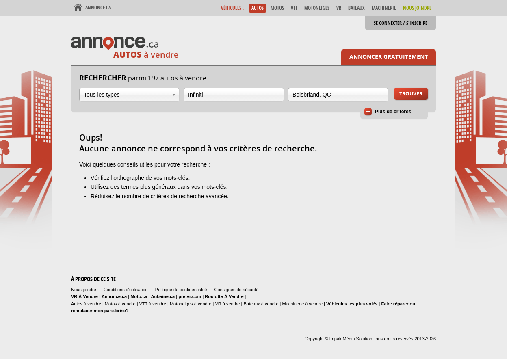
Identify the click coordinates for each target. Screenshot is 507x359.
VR (338, 7)
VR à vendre (227, 303)
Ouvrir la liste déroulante (174, 95)
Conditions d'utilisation (126, 289)
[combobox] (129, 95)
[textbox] (234, 94)
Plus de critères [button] (393, 112)
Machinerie (384, 7)
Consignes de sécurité (236, 289)
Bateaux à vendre (260, 303)
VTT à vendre (152, 303)
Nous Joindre (417, 7)
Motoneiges (316, 7)
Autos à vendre (86, 303)
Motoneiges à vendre (191, 303)
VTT (294, 7)
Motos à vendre (120, 303)
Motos (277, 7)
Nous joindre (83, 289)
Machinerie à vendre (302, 303)
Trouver (410, 93)
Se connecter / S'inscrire (400, 22)
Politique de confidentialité (181, 289)
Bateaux (356, 7)
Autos (257, 7)
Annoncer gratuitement (388, 57)
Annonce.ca (98, 7)
